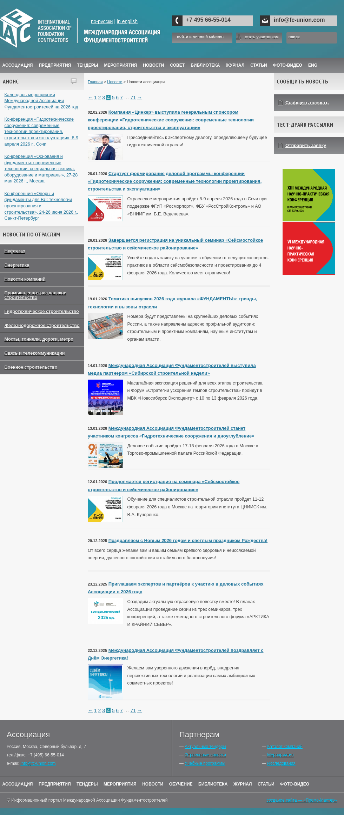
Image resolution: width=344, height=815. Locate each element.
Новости (153, 65)
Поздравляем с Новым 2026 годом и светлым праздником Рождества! (187, 540)
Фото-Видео (287, 65)
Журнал (242, 784)
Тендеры (87, 65)
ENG (312, 65)
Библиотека (205, 65)
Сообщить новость (307, 102)
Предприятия (55, 65)
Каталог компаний (284, 746)
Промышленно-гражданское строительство (35, 295)
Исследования (281, 763)
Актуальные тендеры (205, 746)
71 (133, 97)
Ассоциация (17, 65)
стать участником (261, 37)
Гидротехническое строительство (42, 311)
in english (127, 21)
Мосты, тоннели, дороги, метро (39, 339)
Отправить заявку (305, 145)
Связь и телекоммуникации (35, 353)
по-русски (102, 21)
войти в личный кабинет (200, 37)
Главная (95, 82)
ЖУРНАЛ (235, 65)
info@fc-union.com (299, 20)
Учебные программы (205, 763)
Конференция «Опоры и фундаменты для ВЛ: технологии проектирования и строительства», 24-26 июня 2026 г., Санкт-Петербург (41, 206)
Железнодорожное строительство (42, 325)
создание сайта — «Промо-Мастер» (301, 800)
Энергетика (17, 265)
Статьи (258, 65)
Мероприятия (120, 65)
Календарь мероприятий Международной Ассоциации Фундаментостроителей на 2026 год (41, 100)
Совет (177, 65)
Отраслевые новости (205, 755)
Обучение (181, 784)
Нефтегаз (15, 251)
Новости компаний (25, 279)
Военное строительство (31, 367)
